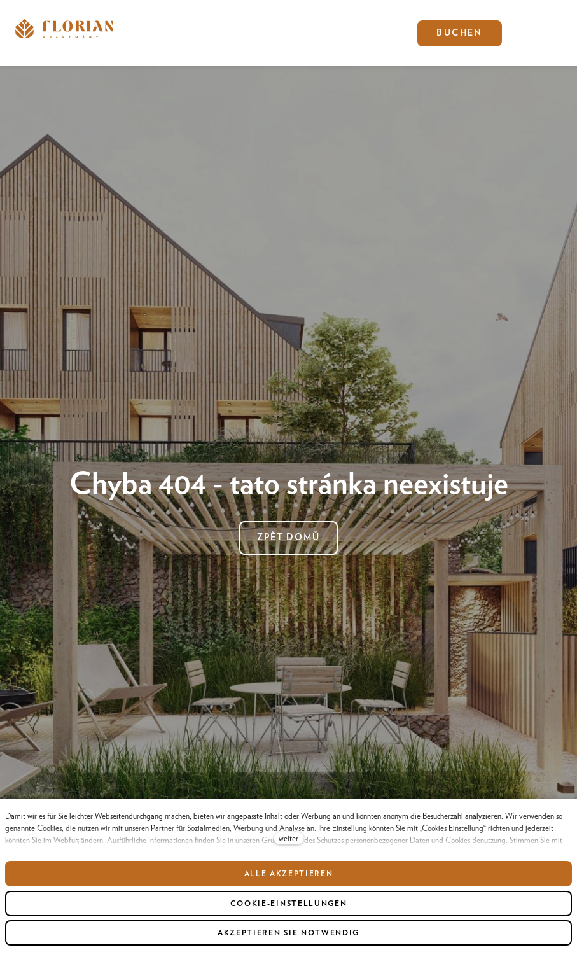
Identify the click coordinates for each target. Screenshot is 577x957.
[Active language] (518, 33)
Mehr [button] (252, 33)
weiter (288, 838)
